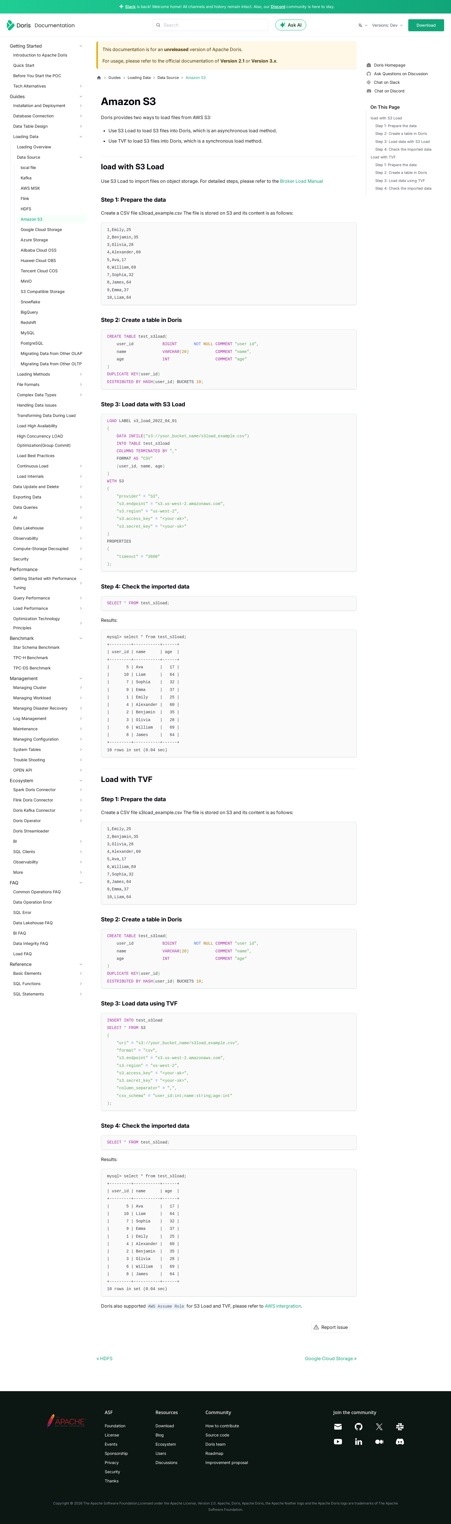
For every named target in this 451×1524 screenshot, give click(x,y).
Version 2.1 (232, 61)
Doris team (215, 1444)
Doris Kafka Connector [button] (34, 810)
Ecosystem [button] (21, 780)
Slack (130, 6)
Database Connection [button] (33, 115)
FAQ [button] (14, 883)
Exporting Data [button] (27, 496)
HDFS (26, 208)
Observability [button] (25, 538)
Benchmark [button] (22, 638)
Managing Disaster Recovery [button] (40, 708)
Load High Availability (37, 425)
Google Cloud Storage (41, 229)
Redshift (28, 322)
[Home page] (99, 78)
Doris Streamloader (31, 830)
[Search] (210, 25)
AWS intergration (283, 1306)
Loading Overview (34, 146)
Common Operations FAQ (37, 891)
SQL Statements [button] (28, 993)
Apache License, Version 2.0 (193, 1503)
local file (28, 167)
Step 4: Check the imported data (403, 149)
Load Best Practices (36, 455)
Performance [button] (24, 569)
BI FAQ (19, 933)
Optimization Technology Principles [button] (36, 623)
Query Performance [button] (31, 597)
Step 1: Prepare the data (396, 126)
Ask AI (291, 25)
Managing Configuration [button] (36, 739)
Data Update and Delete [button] (36, 486)
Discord (278, 6)
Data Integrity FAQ (30, 943)
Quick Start (23, 65)
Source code (217, 1434)
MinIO (26, 281)
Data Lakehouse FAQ (33, 922)
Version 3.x (263, 61)
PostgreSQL (32, 343)
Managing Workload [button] (32, 697)
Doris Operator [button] (27, 820)
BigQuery (29, 312)
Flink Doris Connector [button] (33, 799)
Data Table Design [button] (30, 126)
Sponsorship (116, 1453)
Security (112, 1471)
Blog (159, 1434)
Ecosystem (165, 1444)
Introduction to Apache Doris (40, 55)
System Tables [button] (27, 749)
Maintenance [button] (25, 728)
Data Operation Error (32, 902)
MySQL (28, 332)
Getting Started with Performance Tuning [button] (44, 583)
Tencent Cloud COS (39, 270)
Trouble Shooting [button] (29, 759)
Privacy (112, 1462)
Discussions (166, 1462)
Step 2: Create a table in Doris (401, 133)
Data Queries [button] (25, 507)
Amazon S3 (31, 219)
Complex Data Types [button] (36, 394)
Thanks (111, 1480)
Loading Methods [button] (33, 374)
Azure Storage (34, 239)
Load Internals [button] (30, 476)
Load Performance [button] (30, 608)
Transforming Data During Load (46, 415)
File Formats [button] (28, 384)
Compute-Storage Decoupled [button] (41, 548)
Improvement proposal (226, 1462)
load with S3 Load (386, 118)
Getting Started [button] (26, 46)
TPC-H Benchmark (30, 657)
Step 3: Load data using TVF (400, 180)
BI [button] (15, 841)
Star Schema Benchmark (36, 647)
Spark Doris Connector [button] (34, 789)
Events (111, 1444)
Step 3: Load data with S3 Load (402, 141)
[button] (363, 25)
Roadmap (214, 1453)
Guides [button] (17, 96)
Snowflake (30, 301)
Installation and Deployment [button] (39, 105)
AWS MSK (30, 188)
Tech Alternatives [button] (29, 86)
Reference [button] (21, 964)
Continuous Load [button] (32, 465)
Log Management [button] (29, 718)
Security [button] (21, 558)
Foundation (115, 1425)
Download (426, 25)
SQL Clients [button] (24, 851)
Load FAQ (22, 953)
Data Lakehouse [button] (28, 527)
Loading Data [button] (25, 136)
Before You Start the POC (37, 75)
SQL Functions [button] (26, 983)
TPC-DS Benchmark (32, 667)
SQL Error (22, 912)
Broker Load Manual (301, 181)
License (112, 1434)
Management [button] (24, 678)
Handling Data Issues (37, 405)
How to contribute (222, 1425)
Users (160, 1453)
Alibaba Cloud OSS (39, 250)
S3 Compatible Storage (43, 291)
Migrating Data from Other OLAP (51, 353)
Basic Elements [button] (27, 973)
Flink (25, 198)
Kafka (26, 177)
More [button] (18, 872)
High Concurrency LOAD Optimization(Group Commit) (44, 441)
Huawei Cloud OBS (38, 260)
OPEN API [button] (22, 770)
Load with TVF (383, 157)
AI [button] (15, 517)
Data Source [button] (28, 157)
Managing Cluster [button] (29, 687)
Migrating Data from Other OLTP (51, 363)
